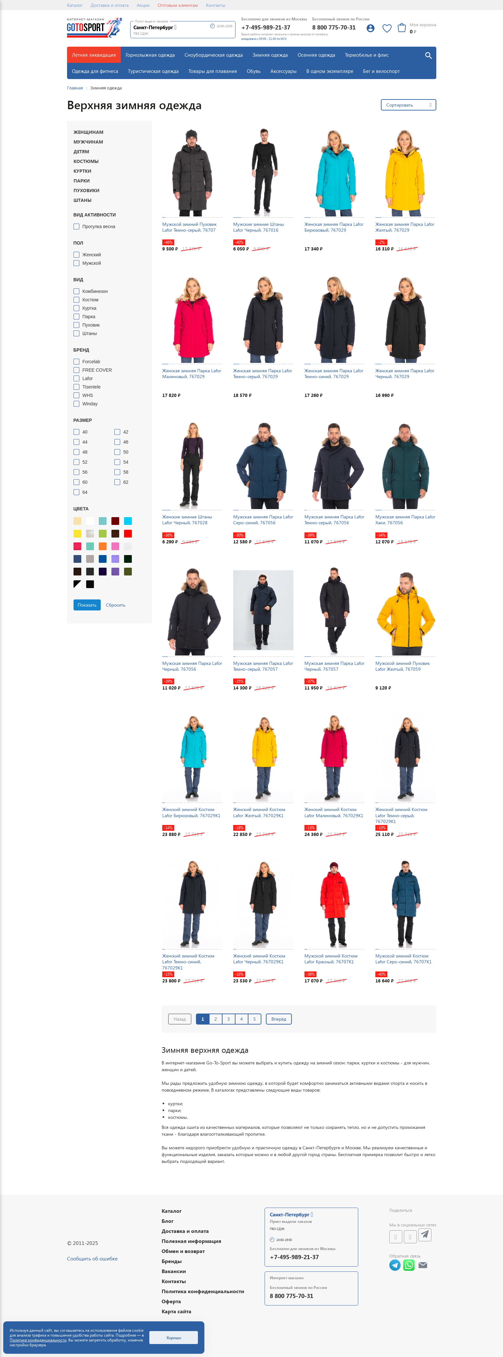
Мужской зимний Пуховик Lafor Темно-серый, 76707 (189, 227)
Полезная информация (191, 1240)
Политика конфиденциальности (203, 1291)
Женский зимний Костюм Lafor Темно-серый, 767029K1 (401, 815)
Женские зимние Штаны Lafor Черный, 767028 (187, 520)
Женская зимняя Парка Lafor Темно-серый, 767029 (262, 373)
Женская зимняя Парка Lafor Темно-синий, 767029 (333, 373)
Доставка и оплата (110, 5)
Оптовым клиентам (178, 5)
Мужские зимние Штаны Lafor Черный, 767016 (258, 227)
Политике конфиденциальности (38, 1340)
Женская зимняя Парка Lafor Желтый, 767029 (404, 227)
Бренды (172, 1261)
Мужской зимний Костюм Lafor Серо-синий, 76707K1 (403, 959)
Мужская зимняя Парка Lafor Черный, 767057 (334, 666)
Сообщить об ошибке (92, 1258)
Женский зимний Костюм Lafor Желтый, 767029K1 (259, 812)
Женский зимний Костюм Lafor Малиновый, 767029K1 (333, 812)
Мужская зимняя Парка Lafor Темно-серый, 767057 (263, 666)
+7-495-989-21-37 (265, 27)
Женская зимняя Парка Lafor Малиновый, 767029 (191, 373)
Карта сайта (176, 1311)
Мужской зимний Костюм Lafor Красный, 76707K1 (331, 959)
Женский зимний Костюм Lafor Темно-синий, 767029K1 (188, 961)
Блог (168, 1220)
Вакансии (174, 1271)
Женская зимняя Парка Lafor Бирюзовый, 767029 (333, 227)
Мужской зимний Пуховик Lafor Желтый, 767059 (402, 666)
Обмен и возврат (183, 1250)
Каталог (75, 5)
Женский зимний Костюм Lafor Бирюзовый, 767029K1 (191, 812)
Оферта (171, 1301)
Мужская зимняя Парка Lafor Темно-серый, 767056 (334, 520)
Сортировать (399, 105)
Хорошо (173, 1337)
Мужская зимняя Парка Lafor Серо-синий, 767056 (263, 520)
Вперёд (278, 1019)
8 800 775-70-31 (334, 27)
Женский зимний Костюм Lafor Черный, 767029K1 (259, 959)
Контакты (215, 5)
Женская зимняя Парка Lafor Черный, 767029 (404, 373)
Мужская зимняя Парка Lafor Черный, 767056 (192, 666)
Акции (143, 5)
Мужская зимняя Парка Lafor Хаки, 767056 (405, 520)
